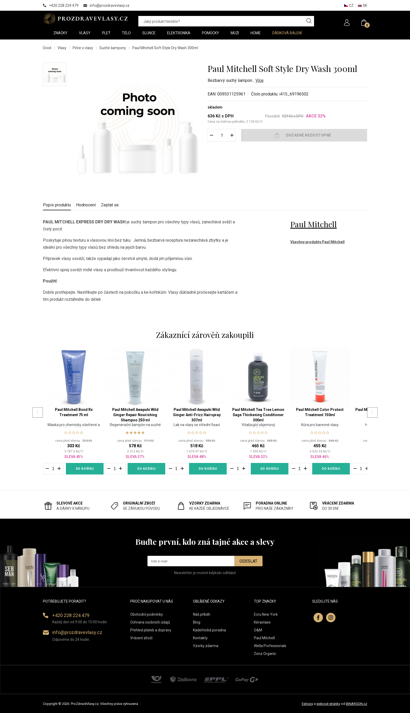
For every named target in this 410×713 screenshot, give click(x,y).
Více (259, 80)
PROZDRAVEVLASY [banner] (85, 19)
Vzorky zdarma (205, 646)
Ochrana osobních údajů (150, 622)
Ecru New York (266, 614)
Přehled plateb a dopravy (150, 630)
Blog (196, 622)
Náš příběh (201, 614)
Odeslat (248, 561)
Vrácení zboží (141, 638)
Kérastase (262, 622)
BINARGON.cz (356, 704)
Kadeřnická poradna (209, 630)
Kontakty (200, 638)
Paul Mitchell (313, 224)
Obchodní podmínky (146, 614)
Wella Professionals (270, 646)
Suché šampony (112, 48)
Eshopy (307, 704)
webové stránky (328, 704)
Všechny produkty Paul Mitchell (317, 242)
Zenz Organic (265, 654)
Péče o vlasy (83, 48)
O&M (258, 630)
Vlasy (62, 48)
